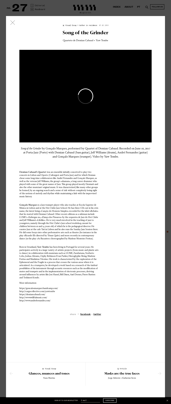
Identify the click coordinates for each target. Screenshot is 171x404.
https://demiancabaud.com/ (32, 294)
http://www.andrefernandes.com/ (34, 300)
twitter (97, 314)
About (129, 7)
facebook (85, 314)
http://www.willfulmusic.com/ (33, 297)
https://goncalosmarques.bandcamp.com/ (38, 288)
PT (138, 7)
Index (117, 7)
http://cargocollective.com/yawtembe (37, 291)
